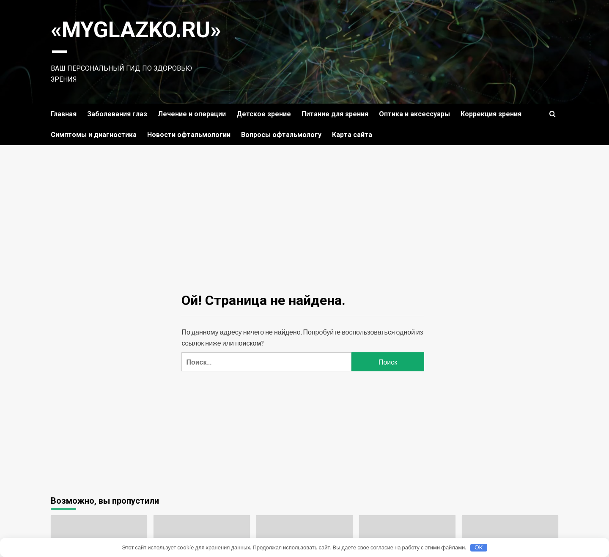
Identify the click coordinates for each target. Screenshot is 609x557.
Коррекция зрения (491, 114)
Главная (64, 114)
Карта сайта (352, 135)
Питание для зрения (335, 114)
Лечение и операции (192, 114)
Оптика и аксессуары (414, 114)
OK (479, 547)
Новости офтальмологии (188, 135)
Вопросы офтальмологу (281, 135)
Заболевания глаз (117, 114)
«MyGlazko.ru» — (136, 41)
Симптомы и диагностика (94, 135)
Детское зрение (263, 114)
